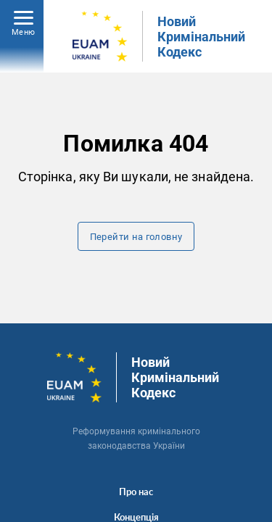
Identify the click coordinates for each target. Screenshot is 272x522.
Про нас (136, 491)
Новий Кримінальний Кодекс (201, 36)
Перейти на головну (136, 236)
